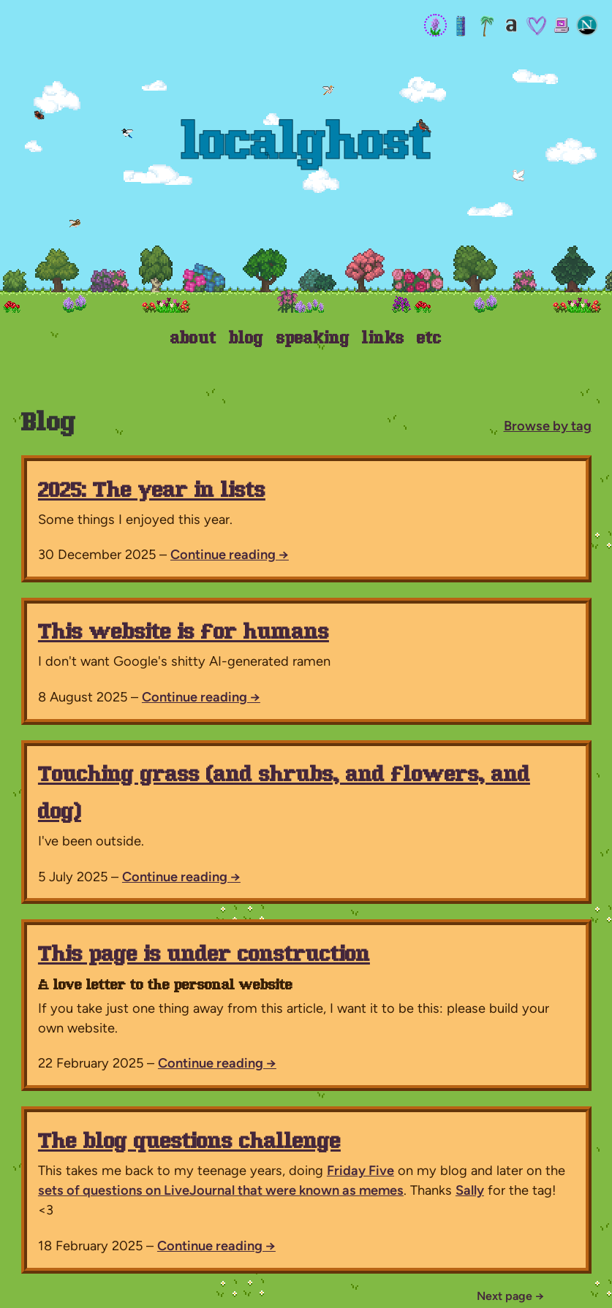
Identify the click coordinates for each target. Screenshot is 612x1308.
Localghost (306, 146)
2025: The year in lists (151, 491)
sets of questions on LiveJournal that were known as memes (221, 1190)
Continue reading (229, 555)
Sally (470, 1190)
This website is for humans (183, 633)
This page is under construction (204, 955)
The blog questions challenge (189, 1142)
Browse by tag (548, 426)
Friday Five (360, 1171)
